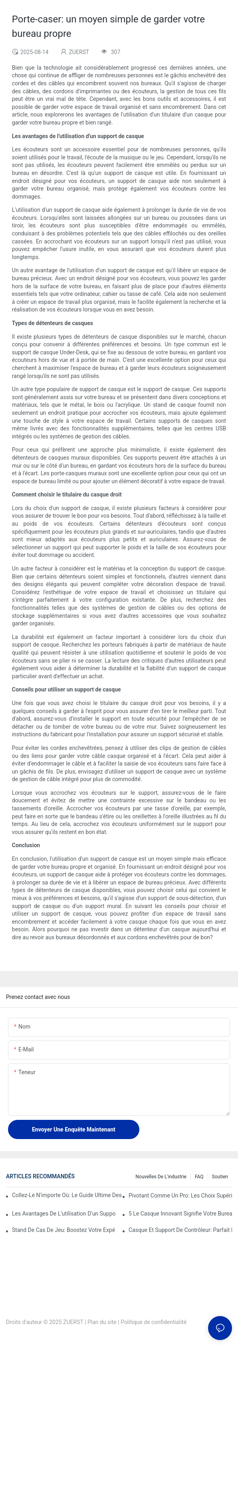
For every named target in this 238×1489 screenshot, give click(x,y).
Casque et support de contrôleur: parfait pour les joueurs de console (180, 1230)
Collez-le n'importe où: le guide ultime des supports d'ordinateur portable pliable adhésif (67, 1195)
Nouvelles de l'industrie (160, 1177)
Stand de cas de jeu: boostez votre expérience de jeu (63, 1230)
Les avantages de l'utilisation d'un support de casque (63, 1213)
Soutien (220, 1177)
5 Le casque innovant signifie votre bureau (180, 1213)
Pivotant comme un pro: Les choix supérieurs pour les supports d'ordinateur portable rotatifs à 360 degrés (180, 1195)
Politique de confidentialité (153, 1322)
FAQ (199, 1177)
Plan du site (102, 1322)
